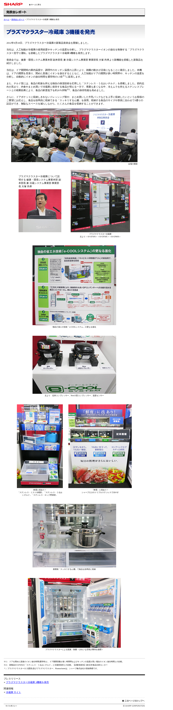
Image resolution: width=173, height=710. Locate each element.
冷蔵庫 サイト (13, 692)
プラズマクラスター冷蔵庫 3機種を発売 (27, 682)
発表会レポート (17, 19)
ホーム (6, 19)
